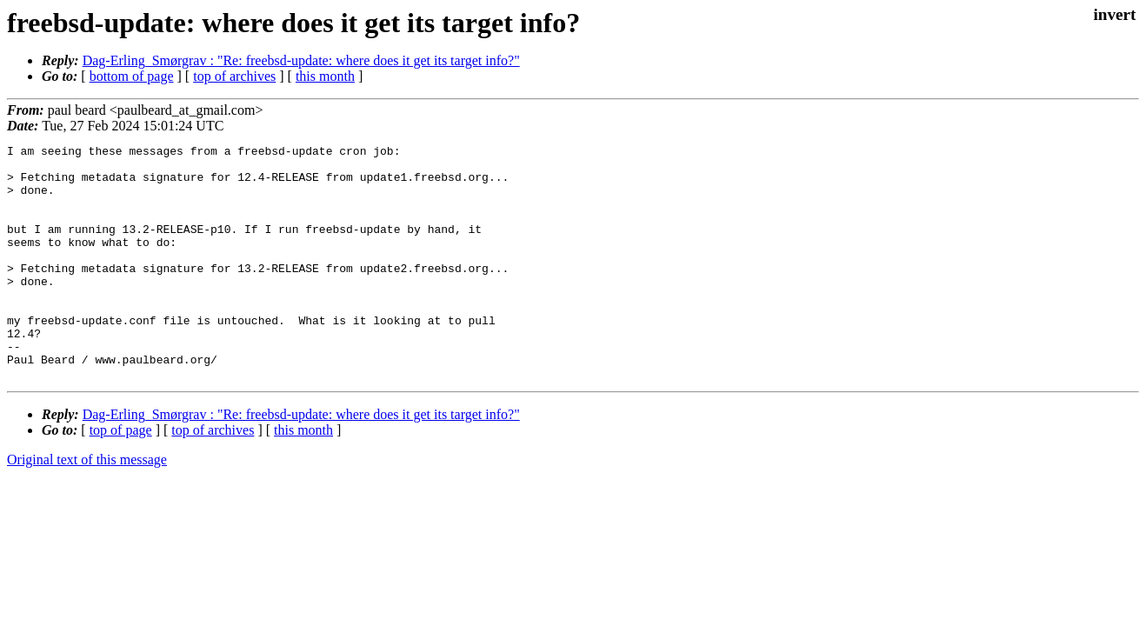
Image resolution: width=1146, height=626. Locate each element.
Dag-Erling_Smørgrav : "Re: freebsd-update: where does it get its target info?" (301, 60)
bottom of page (132, 76)
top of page (121, 477)
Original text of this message (87, 506)
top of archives (234, 76)
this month (325, 76)
